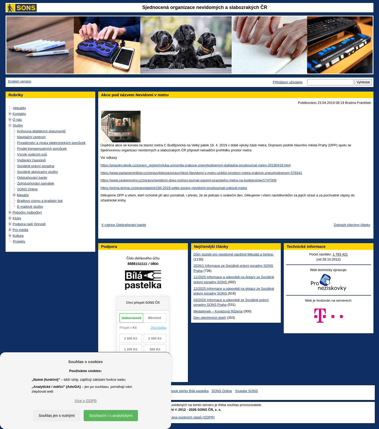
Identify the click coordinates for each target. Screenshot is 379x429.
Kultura (18, 236)
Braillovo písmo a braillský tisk (40, 201)
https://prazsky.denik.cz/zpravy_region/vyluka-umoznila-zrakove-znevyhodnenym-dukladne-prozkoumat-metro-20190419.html (196, 165)
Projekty (19, 241)
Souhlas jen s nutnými (57, 415)
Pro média (20, 230)
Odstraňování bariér (32, 178)
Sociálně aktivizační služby (37, 172)
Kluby (17, 218)
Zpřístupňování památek (35, 183)
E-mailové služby (30, 207)
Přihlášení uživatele (287, 82)
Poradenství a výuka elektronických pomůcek (51, 143)
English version (19, 81)
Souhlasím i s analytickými (110, 415)
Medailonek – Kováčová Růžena (217, 311)
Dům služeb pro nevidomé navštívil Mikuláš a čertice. (233, 254)
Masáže (23, 195)
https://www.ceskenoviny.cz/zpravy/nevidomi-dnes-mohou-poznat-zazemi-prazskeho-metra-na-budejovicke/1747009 (188, 180)
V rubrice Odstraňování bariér (123, 225)
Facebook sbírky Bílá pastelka (185, 391)
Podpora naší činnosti (29, 224)
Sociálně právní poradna (35, 166)
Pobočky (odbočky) (27, 212)
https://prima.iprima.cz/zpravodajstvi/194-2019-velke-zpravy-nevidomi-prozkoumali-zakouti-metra (174, 188)
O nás (17, 120)
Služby (18, 125)
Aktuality (19, 108)
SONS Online (27, 189)
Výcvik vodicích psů (32, 154)
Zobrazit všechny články (352, 225)
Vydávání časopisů (31, 160)
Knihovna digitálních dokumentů (41, 131)
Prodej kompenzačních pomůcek (42, 149)
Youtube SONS (246, 391)
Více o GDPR (85, 401)
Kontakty (19, 114)
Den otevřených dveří (209, 318)
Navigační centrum (31, 137)
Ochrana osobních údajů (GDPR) (189, 417)
